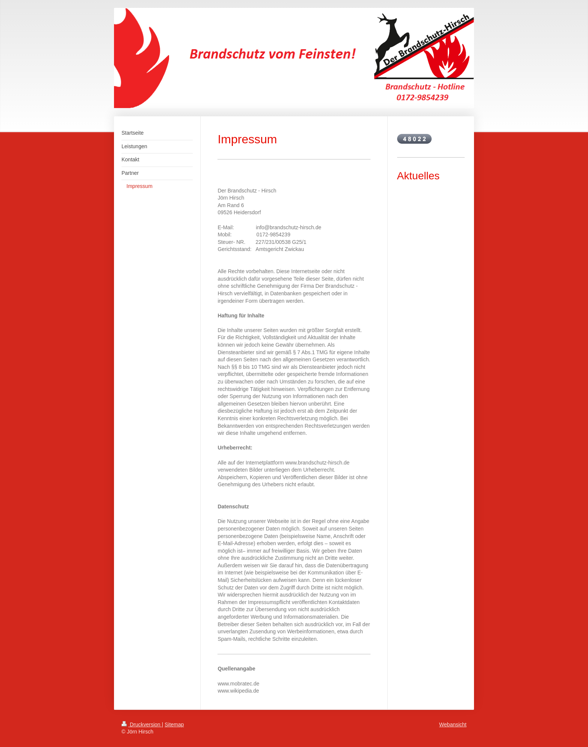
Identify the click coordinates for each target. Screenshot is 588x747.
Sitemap (174, 724)
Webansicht (452, 724)
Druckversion (142, 724)
